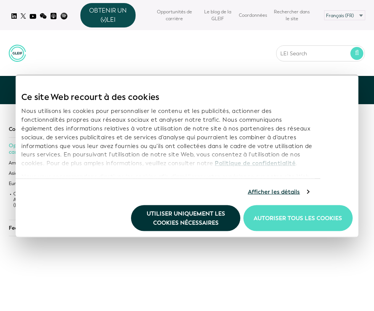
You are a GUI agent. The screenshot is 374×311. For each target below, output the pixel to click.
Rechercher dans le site (292, 15)
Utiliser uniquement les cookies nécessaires (186, 217)
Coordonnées (253, 15)
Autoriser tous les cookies (298, 218)
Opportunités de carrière (174, 15)
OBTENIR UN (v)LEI (108, 15)
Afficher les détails (274, 192)
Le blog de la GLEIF (217, 15)
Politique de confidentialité (255, 163)
